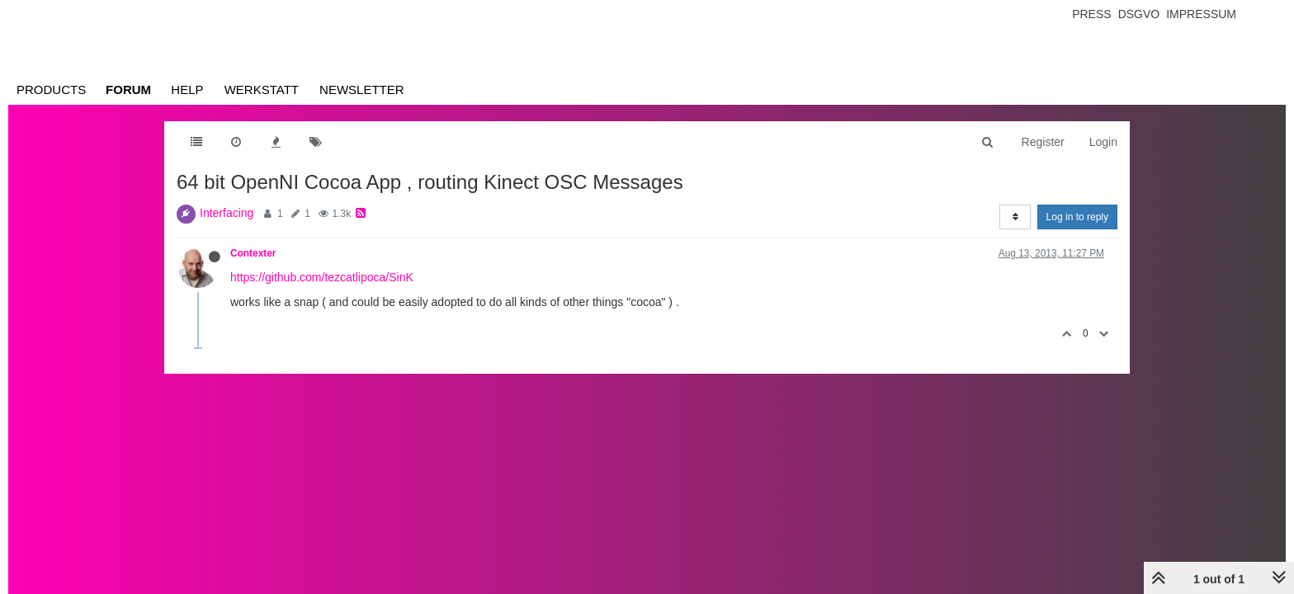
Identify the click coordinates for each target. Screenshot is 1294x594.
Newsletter (361, 89)
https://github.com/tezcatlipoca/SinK (321, 277)
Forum (128, 89)
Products (51, 89)
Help (187, 89)
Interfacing (226, 212)
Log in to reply (1077, 217)
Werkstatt (261, 89)
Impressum (1201, 14)
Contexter (253, 253)
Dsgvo (1139, 14)
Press (1091, 14)
